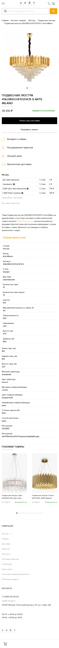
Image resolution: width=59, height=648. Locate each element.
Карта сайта (7, 569)
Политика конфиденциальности (16, 574)
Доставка (6, 544)
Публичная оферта (10, 579)
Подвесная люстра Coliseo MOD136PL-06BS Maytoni (43, 496)
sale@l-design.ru (9, 601)
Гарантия (6, 549)
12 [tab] (38, 513)
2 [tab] (18, 513)
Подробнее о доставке (12, 197)
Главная (5, 539)
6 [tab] (26, 513)
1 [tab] (16, 513)
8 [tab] (30, 513)
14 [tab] (42, 513)
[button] (53, 3)
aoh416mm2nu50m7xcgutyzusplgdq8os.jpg (20, 436)
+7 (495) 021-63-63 (10, 596)
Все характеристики (11, 203)
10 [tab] (34, 513)
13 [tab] (40, 513)
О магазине (7, 564)
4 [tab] (22, 513)
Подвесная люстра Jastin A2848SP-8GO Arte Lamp (12, 496)
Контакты (6, 554)
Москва (5, 175)
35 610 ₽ (7, 111)
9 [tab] (32, 513)
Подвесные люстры (25, 221)
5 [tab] (24, 513)
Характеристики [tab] (14, 237)
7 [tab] (28, 513)
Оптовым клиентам (10, 559)
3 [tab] (20, 513)
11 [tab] (36, 513)
